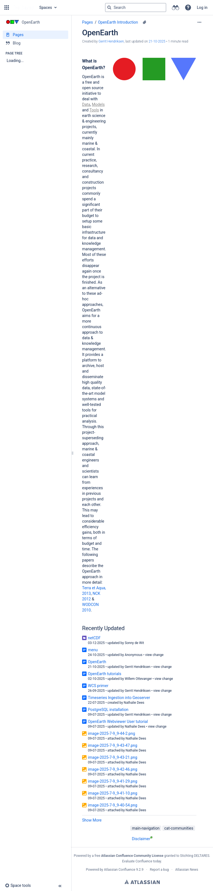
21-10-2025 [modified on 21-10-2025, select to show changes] (157, 41)
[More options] (199, 22)
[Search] (109, 7)
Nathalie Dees (134, 703)
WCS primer (98, 685)
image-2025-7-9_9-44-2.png (111, 733)
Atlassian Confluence (119, 870)
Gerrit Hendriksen (138, 667)
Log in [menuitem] (202, 7)
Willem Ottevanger (138, 679)
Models (98, 104)
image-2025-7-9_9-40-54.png (112, 805)
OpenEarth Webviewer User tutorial (118, 721)
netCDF (94, 638)
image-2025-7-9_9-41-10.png (112, 793)
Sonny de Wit (134, 643)
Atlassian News (186, 870)
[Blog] (35, 43)
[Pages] (35, 35)
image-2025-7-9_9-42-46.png (112, 769)
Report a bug (159, 870)
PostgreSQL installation (108, 709)
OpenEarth (97, 662)
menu (93, 650)
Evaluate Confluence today (141, 861)
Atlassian (142, 881)
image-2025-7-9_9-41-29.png (112, 781)
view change (154, 655)
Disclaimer (142, 839)
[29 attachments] (144, 22)
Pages (87, 22)
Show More (92, 820)
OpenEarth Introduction (118, 22)
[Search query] (135, 7)
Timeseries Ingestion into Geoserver (119, 697)
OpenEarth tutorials (104, 674)
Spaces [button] (45, 7)
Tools (94, 110)
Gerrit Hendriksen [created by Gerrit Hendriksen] (111, 41)
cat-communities (178, 828)
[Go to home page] (24, 7)
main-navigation (146, 828)
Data (86, 104)
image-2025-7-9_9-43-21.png (112, 757)
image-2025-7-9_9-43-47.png (112, 745)
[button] (7, 7)
